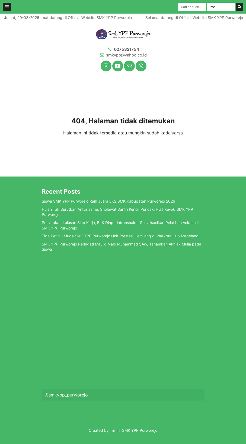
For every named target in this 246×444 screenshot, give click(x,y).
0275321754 (126, 49)
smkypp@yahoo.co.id (126, 55)
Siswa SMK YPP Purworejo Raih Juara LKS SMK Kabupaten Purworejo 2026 (108, 201)
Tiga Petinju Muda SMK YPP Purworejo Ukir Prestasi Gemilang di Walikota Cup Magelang (120, 236)
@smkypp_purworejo (66, 395)
